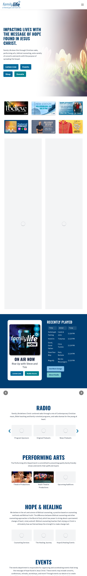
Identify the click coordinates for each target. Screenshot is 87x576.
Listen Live (16, 373)
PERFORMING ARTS (43, 457)
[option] (22, 432)
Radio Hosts (32, 373)
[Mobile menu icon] (82, 4)
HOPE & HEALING (43, 507)
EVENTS (43, 562)
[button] (9, 431)
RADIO (43, 408)
